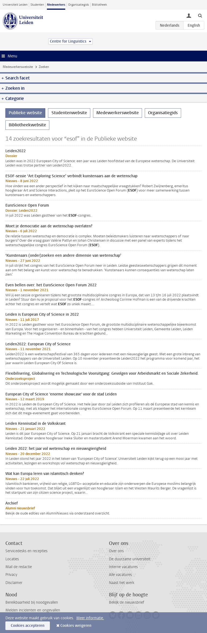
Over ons (116, 551)
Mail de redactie (18, 566)
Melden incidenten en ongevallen (32, 610)
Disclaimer (13, 582)
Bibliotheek (99, 5)
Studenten (37, 5)
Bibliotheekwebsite (27, 125)
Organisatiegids (78, 5)
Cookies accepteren (27, 625)
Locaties (12, 559)
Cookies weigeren (75, 625)
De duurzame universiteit (129, 559)
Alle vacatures (120, 574)
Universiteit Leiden (15, 5)
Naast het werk (121, 582)
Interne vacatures (123, 566)
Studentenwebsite (69, 113)
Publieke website (25, 113)
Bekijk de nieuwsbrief (126, 602)
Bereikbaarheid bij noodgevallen (31, 602)
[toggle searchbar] (200, 15)
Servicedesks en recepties (26, 551)
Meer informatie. (90, 618)
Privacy (11, 574)
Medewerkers (56, 5)
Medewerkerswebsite (18, 67)
